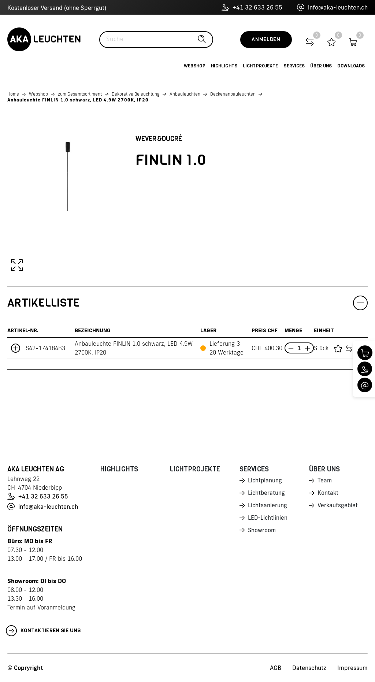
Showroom (262, 532)
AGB (275, 667)
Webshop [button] (194, 66)
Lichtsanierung (267, 506)
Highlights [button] (224, 66)
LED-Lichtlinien (268, 519)
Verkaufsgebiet (338, 506)
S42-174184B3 (45, 348)
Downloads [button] (351, 66)
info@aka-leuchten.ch (332, 7)
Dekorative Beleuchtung (136, 94)
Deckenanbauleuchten (233, 94)
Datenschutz (309, 667)
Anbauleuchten (185, 94)
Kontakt (328, 493)
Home (13, 94)
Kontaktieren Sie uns (43, 630)
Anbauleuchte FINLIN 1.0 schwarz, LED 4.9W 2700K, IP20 (78, 100)
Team (325, 481)
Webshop (38, 94)
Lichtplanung (265, 481)
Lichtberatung (267, 493)
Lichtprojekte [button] (260, 66)
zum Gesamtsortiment (80, 94)
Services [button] (294, 66)
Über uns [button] (321, 66)
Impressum (352, 667)
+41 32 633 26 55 (252, 7)
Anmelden (266, 39)
